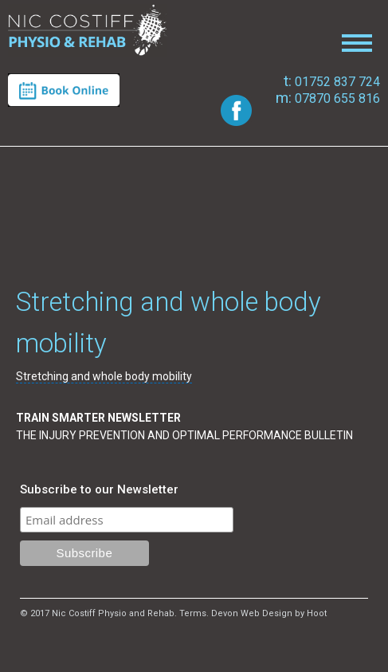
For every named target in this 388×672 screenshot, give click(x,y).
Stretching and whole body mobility (104, 376)
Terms (192, 613)
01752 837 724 (332, 81)
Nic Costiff (87, 30)
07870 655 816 (328, 98)
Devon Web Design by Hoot (269, 613)
